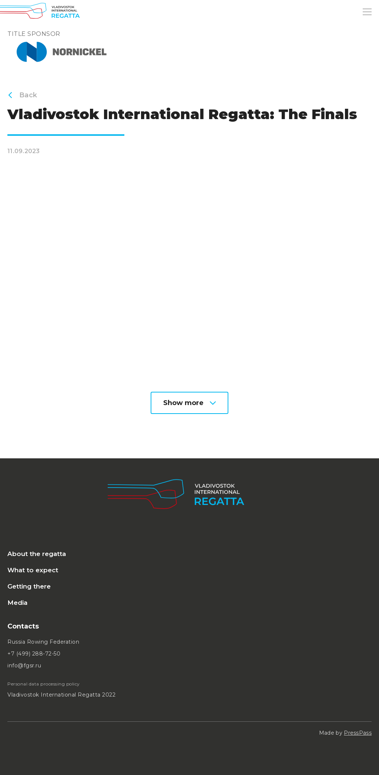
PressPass (358, 732)
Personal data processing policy (43, 684)
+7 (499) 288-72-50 (33, 653)
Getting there (29, 586)
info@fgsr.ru (24, 665)
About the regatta (36, 553)
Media (17, 602)
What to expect (32, 570)
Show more (189, 403)
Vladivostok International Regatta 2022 (61, 694)
